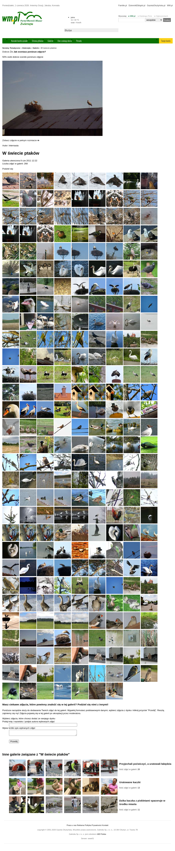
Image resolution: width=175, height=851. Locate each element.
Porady (79, 40)
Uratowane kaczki (130, 783)
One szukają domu (65, 40)
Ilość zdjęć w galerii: (129, 770)
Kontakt (105, 826)
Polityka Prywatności (93, 826)
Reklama (80, 826)
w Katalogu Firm (145, 16)
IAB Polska (101, 835)
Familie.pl (122, 5)
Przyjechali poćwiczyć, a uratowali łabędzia (145, 764)
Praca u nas (71, 826)
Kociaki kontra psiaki (19, 40)
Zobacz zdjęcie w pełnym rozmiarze (20, 140)
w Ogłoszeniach (161, 16)
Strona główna (37, 40)
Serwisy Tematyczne (11, 48)
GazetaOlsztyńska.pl (156, 5)
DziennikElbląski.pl (137, 5)
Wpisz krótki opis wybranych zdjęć (18, 728)
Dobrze (5, 51)
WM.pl (170, 5)
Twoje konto (165, 40)
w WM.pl (131, 16)
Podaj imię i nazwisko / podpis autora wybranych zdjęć (28, 721)
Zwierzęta (26, 48)
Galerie (50, 40)
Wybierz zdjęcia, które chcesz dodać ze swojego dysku (28, 718)
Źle (11, 51)
